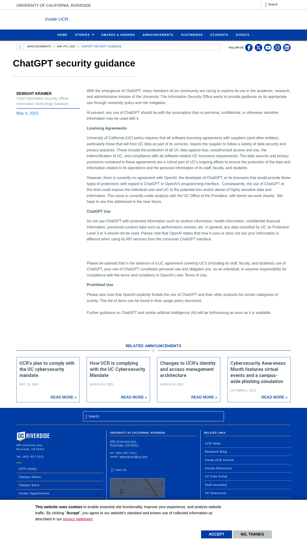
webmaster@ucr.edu (134, 456)
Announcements (39, 46)
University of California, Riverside (53, 5)
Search (272, 4)
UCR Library (28, 468)
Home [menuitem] (62, 34)
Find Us (137, 482)
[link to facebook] (249, 47)
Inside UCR (73, 18)
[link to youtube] (268, 47)
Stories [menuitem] (82, 34)
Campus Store (29, 485)
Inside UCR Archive (219, 460)
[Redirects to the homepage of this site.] (20, 47)
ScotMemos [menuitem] (192, 34)
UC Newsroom (215, 493)
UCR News (213, 443)
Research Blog (216, 451)
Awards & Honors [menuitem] (118, 34)
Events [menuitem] (243, 34)
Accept (216, 534)
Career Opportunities (34, 493)
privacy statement (77, 519)
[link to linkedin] (287, 47)
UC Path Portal (216, 476)
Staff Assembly (216, 484)
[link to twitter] (258, 47)
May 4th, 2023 (66, 46)
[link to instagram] (277, 47)
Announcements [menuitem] (157, 34)
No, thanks (252, 534)
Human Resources (218, 468)
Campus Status (30, 476)
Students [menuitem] (219, 34)
